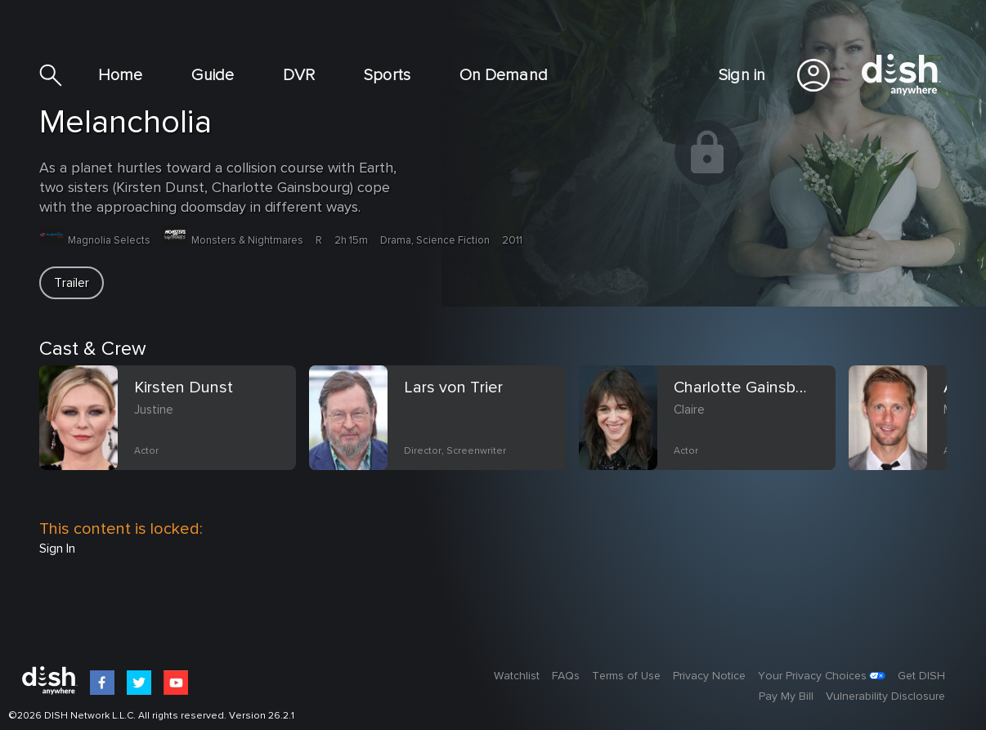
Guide (212, 75)
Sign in (742, 75)
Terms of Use (626, 676)
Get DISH (921, 676)
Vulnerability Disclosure (885, 696)
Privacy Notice (709, 676)
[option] (174, 437)
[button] (71, 282)
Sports (387, 75)
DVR (299, 75)
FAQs (566, 676)
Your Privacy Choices (812, 676)
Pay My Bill (786, 696)
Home (120, 75)
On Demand (503, 75)
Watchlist (517, 676)
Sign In (57, 548)
